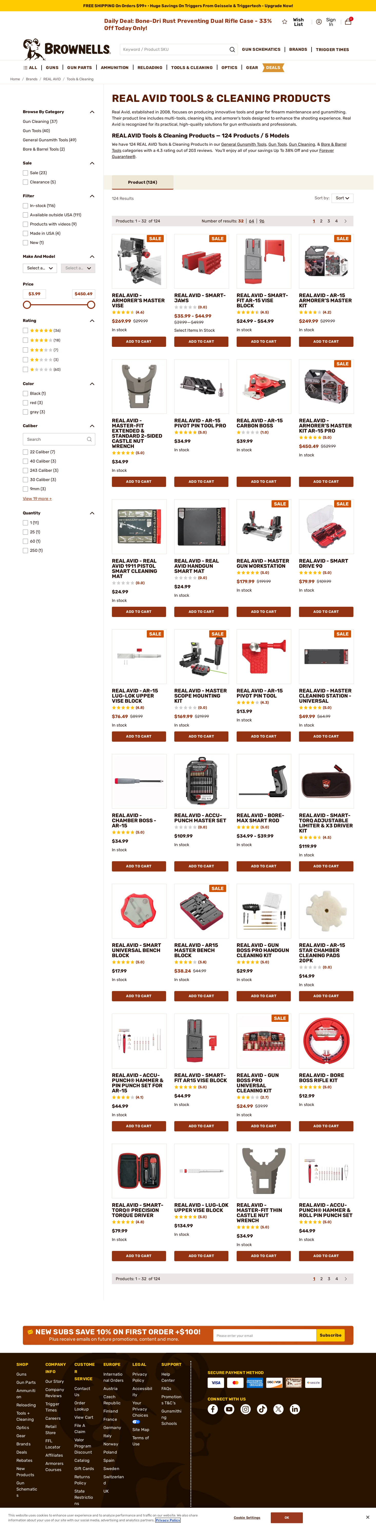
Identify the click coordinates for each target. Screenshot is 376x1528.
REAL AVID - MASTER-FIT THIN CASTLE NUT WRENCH (259, 1212)
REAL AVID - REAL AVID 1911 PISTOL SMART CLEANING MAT (134, 568)
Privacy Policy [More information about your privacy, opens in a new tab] (168, 1520)
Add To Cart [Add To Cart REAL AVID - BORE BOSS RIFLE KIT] (326, 1126)
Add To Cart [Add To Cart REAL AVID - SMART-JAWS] (201, 341)
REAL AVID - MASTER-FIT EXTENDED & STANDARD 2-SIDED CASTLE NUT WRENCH (137, 433)
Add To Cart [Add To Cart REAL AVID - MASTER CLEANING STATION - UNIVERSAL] (326, 736)
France (110, 1419)
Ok (287, 1518)
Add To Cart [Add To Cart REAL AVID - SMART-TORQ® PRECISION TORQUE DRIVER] (139, 1256)
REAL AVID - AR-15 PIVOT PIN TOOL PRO (200, 423)
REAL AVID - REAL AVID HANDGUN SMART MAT (196, 566)
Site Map (140, 1429)
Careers (53, 1418)
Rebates (24, 1460)
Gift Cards (84, 1468)
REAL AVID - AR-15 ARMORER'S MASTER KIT (325, 300)
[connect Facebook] (213, 1409)
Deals (21, 1452)
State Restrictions (83, 1497)
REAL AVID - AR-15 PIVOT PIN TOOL (260, 693)
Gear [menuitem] (252, 67)
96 (261, 221)
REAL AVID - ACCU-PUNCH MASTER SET (200, 818)
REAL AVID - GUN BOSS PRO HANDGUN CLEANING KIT (263, 950)
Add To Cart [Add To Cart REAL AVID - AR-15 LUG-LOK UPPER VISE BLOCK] (139, 736)
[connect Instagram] (245, 1409)
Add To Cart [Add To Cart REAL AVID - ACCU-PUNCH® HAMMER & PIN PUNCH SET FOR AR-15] (139, 1126)
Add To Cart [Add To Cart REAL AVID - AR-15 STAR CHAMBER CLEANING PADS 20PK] (326, 996)
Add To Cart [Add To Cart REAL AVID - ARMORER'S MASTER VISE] (139, 341)
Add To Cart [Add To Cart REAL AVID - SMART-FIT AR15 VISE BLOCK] (201, 1126)
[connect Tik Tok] (262, 1409)
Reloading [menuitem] (150, 67)
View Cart (83, 1417)
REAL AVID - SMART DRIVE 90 (323, 563)
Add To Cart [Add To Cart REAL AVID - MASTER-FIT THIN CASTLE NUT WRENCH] (264, 1256)
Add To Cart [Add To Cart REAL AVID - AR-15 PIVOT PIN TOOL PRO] (201, 481)
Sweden (111, 1468)
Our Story (54, 1381)
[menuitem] (32, 68)
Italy (107, 1435)
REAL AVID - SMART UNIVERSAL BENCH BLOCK (136, 950)
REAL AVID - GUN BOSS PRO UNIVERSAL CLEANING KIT (258, 1083)
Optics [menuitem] (229, 67)
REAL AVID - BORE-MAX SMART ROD (260, 818)
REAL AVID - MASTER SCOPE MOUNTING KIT (200, 695)
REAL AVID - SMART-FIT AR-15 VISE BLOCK (262, 300)
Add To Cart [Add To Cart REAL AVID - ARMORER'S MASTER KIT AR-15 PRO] (326, 481)
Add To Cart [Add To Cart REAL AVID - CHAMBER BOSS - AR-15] (139, 866)
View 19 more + (37, 498)
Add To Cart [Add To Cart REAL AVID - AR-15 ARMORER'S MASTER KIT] (326, 341)
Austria (110, 1388)
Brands (31, 79)
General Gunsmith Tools (243, 144)
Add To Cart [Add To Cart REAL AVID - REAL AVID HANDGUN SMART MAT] (201, 612)
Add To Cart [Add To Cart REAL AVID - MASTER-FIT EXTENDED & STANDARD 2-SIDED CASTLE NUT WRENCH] (139, 481)
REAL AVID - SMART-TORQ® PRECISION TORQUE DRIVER (137, 1210)
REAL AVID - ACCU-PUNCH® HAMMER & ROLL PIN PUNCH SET (326, 1210)
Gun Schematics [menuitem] (261, 49)
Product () (142, 182)
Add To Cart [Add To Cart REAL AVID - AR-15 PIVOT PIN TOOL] (264, 736)
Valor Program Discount (83, 1446)
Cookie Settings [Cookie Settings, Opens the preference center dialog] (247, 1518)
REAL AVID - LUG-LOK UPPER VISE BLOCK (201, 1207)
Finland (110, 1411)
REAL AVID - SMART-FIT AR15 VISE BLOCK (200, 1078)
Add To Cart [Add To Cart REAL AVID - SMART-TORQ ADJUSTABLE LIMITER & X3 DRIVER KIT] (326, 866)
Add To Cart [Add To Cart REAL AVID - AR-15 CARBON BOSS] (264, 481)
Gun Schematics (26, 1489)
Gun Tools (277, 144)
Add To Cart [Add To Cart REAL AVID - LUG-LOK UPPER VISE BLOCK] (201, 1256)
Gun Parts (26, 1382)
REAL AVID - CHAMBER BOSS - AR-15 (134, 820)
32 (241, 221)
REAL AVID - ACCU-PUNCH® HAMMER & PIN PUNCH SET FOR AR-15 (137, 1083)
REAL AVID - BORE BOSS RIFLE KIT (321, 1078)
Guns (21, 1374)
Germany (112, 1427)
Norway (110, 1444)
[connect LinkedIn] (295, 1409)
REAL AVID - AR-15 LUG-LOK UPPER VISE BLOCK (135, 695)
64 (251, 221)
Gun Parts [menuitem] (79, 67)
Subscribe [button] (331, 1335)
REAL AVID (52, 79)
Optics (22, 1427)
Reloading (26, 1405)
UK (106, 1491)
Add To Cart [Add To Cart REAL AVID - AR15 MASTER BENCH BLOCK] (201, 996)
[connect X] (278, 1409)
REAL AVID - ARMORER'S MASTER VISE (138, 300)
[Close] (367, 1517)
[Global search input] (179, 49)
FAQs (166, 1388)
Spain (109, 1460)
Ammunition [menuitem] (115, 67)
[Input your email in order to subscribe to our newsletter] (264, 1335)
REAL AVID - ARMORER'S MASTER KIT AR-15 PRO (325, 425)
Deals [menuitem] (273, 67)
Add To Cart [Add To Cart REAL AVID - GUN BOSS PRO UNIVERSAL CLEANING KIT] (264, 1126)
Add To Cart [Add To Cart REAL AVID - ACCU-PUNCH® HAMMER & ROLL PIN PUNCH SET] (326, 1256)
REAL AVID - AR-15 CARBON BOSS (260, 423)
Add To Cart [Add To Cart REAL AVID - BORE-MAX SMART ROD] (264, 866)
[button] (327, 22)
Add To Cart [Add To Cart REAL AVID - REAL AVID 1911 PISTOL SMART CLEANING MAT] (139, 612)
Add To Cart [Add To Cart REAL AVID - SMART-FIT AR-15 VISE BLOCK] (264, 341)
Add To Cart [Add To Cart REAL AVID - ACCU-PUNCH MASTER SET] (201, 866)
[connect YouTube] (229, 1409)
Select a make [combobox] (35, 269)
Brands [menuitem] (298, 49)
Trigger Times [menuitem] (332, 49)
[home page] (67, 49)
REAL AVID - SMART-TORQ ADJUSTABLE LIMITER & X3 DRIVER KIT (326, 823)
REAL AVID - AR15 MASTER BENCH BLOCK (196, 950)
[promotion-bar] (188, 5)
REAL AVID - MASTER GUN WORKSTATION (263, 563)
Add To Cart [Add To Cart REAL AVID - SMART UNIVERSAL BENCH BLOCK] (139, 996)
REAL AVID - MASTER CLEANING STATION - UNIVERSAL (325, 695)
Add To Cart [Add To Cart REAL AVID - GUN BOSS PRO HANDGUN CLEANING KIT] (264, 996)
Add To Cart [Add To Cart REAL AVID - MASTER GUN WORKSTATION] (264, 612)
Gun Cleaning (302, 144)
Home (15, 79)
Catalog (82, 1460)
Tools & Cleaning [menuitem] (192, 67)
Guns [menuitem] (52, 67)
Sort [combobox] (340, 197)
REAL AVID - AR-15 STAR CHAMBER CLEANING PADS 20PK (322, 953)
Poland (110, 1452)
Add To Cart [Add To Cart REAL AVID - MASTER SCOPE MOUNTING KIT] (201, 736)
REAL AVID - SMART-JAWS (200, 298)
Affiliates (54, 1455)
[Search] (232, 49)
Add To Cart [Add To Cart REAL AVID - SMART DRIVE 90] (326, 612)
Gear (20, 1435)
